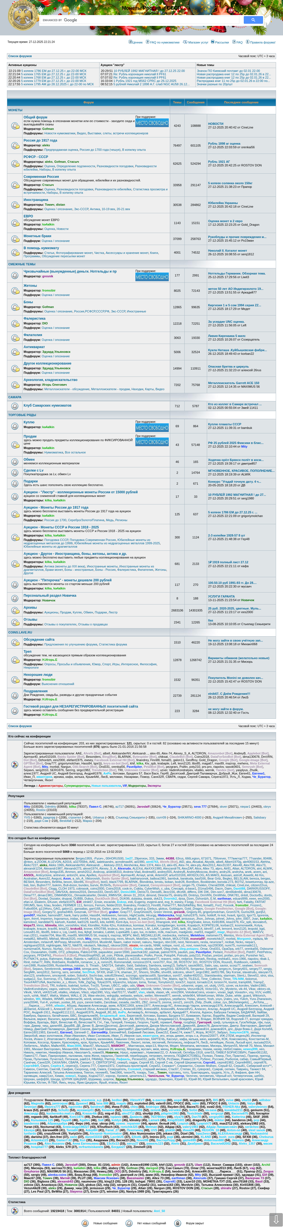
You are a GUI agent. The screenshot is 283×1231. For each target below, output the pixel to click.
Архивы (30, 608)
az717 (119, 806)
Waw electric (96, 995)
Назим (207, 1049)
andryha (237, 871)
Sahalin (120, 965)
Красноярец (70, 1042)
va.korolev (242, 985)
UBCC (115, 985)
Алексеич (251, 1005)
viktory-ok (263, 988)
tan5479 (87, 978)
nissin (133, 945)
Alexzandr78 (171, 868)
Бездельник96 (88, 1015)
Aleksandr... (94, 865)
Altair (235, 868)
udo (132, 985)
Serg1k (154, 968)
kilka (72, 806)
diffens (191, 891)
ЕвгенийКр (99, 1032)
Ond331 (214, 948)
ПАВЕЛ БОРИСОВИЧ (231, 1052)
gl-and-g (139, 908)
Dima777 (30, 895)
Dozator (55, 898)
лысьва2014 (261, 1042)
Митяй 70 (245, 1045)
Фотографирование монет (74, 252)
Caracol (143, 885)
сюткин (230, 1069)
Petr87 (250, 952)
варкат (41, 1019)
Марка (87, 820)
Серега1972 (106, 1065)
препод (265, 1055)
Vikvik (28, 992)
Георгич (143, 1022)
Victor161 (211, 988)
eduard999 (240, 898)
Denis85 (156, 891)
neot (180, 942)
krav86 (52, 928)
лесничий (158, 1042)
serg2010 (166, 968)
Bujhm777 (44, 885)
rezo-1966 (239, 958)
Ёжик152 (162, 1032)
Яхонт (123, 1082)
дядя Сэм (41, 820)
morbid (230, 938)
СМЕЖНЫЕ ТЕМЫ (21, 264)
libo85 (45, 932)
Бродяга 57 (177, 1015)
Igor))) (241, 915)
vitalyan (74, 992)
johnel (220, 918)
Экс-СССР (81, 209)
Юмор (96, 664)
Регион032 (139, 1059)
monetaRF (197, 938)
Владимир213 (168, 1019)
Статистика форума (113, 644)
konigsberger (166, 925)
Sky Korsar (233, 972)
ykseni (201, 999)
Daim (228, 888)
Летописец (174, 1042)
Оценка (49, 166)
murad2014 (90, 942)
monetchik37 (215, 938)
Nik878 (77, 945)
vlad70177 (118, 992)
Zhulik (207, 1002)
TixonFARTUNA (34, 982)
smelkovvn (43, 975)
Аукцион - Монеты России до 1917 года (56, 507)
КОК (224, 1039)
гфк (260, 1022)
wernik (176, 995)
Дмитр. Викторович (243, 1025)
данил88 (56, 1025)
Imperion (47, 918)
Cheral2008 (216, 885)
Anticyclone (43, 875)
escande (110, 902)
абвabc (59, 1005)
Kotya (258, 925)
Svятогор (49, 978)
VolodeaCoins (194, 992)
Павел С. (95, 806)
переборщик (138, 1055)
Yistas (191, 999)
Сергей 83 (146, 1062)
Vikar (252, 988)
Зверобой (30, 1035)
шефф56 (42, 1079)
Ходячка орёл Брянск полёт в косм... (236, 460)
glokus (162, 908)
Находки (137, 389)
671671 (206, 858)
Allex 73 (208, 868)
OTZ (61, 952)
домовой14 (201, 1029)
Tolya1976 (104, 982)
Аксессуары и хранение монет (127, 252)
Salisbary (260, 817)
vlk (167, 992)
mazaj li (104, 935)
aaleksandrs (105, 861)
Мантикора (136, 1045)
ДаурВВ (69, 1025)
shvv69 (166, 972)
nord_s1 (179, 945)
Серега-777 (88, 1065)
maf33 (198, 932)
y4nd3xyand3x (127, 999)
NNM (156, 945)
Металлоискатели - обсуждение (66, 389)
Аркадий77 (180, 1012)
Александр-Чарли (186, 1005)
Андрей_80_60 (105, 1012)
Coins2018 (113, 888)
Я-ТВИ (52, 1082)
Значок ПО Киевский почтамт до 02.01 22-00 (228, 70)
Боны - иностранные (78, 569)
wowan (97, 999)
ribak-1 (264, 958)
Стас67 (173, 1069)
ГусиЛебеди (247, 1022)
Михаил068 (70, 1049)
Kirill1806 (218, 922)
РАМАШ (97, 1059)
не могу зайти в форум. (226, 709)
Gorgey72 (49, 912)
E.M (213, 898)
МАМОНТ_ (119, 1045)
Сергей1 (209, 1062)
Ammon (70, 871)
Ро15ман (173, 1059)
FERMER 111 (72, 905)
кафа (183, 1039)
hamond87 (55, 915)
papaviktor (106, 952)
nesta (204, 942)
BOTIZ (239, 881)
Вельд (106, 1019)
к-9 (83, 1039)
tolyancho (119, 982)
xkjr (113, 999)
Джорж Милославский (165, 1025)
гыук (267, 1022)
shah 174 (113, 972)
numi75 (230, 945)
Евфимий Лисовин (141, 1032)
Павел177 (31, 1055)
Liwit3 (72, 932)
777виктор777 (237, 858)
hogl (179, 915)
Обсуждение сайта (39, 640)
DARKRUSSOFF (258, 888)
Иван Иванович (75, 1035)
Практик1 (239, 1055)
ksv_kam (125, 928)
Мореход (133, 1049)
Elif (79, 902)
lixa (80, 932)
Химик (59, 1075)
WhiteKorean (205, 995)
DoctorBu (256, 895)
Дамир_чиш (39, 1025)
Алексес (200, 1009)
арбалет (165, 1012)
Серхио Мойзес (206, 1065)
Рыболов (231, 1059)
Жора (199, 1032)
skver (223, 806)
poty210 (194, 955)
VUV (258, 992)
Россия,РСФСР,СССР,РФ (92, 311)
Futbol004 (30, 908)
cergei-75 (188, 885)
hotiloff (211, 915)
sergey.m (225, 968)
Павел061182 (257, 1052)
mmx (96, 938)
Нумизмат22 (155, 1052)
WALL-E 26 (78, 995)
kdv (102, 922)
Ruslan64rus (64, 965)
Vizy (107, 992)
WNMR (59, 999)
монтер (120, 1049)
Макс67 (88, 1045)
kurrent (138, 928)
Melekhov (197, 935)
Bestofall (65, 820)
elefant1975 (67, 902)
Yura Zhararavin (260, 999)
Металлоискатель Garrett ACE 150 (233, 383)
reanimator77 (150, 958)
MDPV (127, 935)
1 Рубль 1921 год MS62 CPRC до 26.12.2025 (144, 80)
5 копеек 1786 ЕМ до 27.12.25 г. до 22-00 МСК (53, 70)
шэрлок (108, 1079)
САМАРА (14, 397)
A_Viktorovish (90, 878)
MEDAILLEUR (150, 935)
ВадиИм (219, 1015)
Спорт (106, 664)
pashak (154, 952)
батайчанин (60, 1015)
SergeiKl (211, 968)
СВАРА (73, 1062)
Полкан (207, 1055)
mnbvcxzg (108, 938)
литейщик (217, 1042)
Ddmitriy (50, 806)
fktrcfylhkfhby (186, 905)
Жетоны (30, 286)
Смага (101, 1069)
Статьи (49, 252)
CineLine (243, 885)
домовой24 (218, 1029)
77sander (255, 858)
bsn (32, 885)
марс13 (151, 1045)
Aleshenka (131, 865)
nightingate (53, 945)
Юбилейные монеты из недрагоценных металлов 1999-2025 (117, 543)
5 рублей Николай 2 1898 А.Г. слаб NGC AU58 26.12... (151, 84)
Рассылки (220, 42)
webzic (138, 995)
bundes (84, 885)
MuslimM (106, 942)
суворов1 (203, 1069)
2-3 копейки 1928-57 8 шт (226, 535)
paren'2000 (122, 952)
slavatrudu (249, 972)
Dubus (89, 898)
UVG (221, 985)
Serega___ (107, 968)
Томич (162, 1072)
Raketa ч (80, 958)
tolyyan (132, 982)
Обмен (29, 460)
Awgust (56, 878)
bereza (254, 878)
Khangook (163, 922)
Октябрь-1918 (193, 1052)
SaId (129, 965)
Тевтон (88, 1072)
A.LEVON (54, 861)
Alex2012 (208, 865)
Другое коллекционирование (47, 363)
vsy (251, 992)
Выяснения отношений (58, 684)
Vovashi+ (241, 992)
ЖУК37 (210, 1032)
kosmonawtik (244, 925)
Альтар (213, 1009)
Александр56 (233, 1005)
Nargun (158, 942)
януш (71, 1082)
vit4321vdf (50, 992)
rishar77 (37, 962)
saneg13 (169, 965)
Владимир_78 (189, 1019)
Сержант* (168, 1065)
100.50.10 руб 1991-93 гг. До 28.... (232, 582)
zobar (217, 1002)
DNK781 (233, 895)
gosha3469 (64, 912)
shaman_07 (129, 972)
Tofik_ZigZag (87, 982)
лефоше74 (191, 1042)
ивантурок (150, 1035)
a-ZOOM (40, 861)
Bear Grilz (214, 878)
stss (270, 975)
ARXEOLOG (195, 875)
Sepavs (38, 968)
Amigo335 (57, 871)
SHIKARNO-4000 (190, 817)
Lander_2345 (169, 928)
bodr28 (179, 881)
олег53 (209, 1052)
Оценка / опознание (58, 209)
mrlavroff (47, 942)
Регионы (121, 520)
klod (83, 925)
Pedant (218, 952)
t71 (60, 978)
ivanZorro (148, 918)
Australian (30, 878)
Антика (95, 209)
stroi (263, 975)
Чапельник (156, 1075)
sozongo (131, 975)
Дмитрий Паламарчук (49, 1029)
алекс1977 (143, 1005)
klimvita (51, 925)
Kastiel (71, 922)
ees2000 (263, 898)
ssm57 (177, 975)
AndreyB (179, 871)
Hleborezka (166, 915)
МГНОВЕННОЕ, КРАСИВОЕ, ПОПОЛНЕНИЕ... (241, 470)
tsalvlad (73, 985)
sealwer (247, 965)
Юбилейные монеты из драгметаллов (50, 546)
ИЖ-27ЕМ (227, 1035)
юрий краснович (241, 1079)
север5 (122, 1062)
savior (224, 965)
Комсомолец (238, 1039)
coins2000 (97, 888)
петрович (155, 1055)
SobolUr (81, 975)
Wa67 (44, 995)
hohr (202, 915)
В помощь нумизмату (41, 248)
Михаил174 (88, 1049)
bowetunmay (254, 881)
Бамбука (30, 1015)
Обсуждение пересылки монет (63, 256)
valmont (64, 988)
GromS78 (232, 912)
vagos (53, 988)
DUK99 (125, 898)
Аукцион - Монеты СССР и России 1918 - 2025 (61, 527)
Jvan (255, 918)
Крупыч (94, 1042)
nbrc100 (170, 942)
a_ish (76, 878)
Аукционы (51, 612)
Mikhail (54, 938)
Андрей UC (227, 1009)
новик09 (98, 1052)
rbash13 (122, 958)
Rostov (41, 810)
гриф (216, 1022)
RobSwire (58, 962)
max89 (72, 935)
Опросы (49, 664)
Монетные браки (37, 236)
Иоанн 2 (39, 1039)
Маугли (163, 1045)
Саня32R (43, 1062)
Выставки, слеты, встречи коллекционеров (118, 133)
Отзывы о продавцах (93, 624)
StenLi (241, 975)
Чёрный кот (223, 1075)
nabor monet (132, 942)
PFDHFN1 (44, 955)
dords (268, 895)
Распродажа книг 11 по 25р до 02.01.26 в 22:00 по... (233, 80)
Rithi (47, 962)
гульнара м (229, 1022)
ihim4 (35, 918)
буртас (207, 1015)
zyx (224, 1002)
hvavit (231, 915)
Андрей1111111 (63, 1012)
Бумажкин (193, 1015)
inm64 (84, 918)
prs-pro (239, 955)
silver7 (189, 972)
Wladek (47, 999)
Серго (45, 1065)
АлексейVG (185, 1009)
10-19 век (108, 209)
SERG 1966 (125, 968)
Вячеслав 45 (68, 1022)
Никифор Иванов (61, 1052)
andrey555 (164, 871)
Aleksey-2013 (113, 865)
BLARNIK (131, 881)
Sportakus (164, 975)
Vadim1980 (258, 985)
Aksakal (197, 861)
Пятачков (71, 1059)
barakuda (186, 878)
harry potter (80, 915)
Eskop (121, 902)
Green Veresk (162, 912)
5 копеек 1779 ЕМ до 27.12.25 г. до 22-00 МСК (53, 80)
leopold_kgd (256, 928)
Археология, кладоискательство (51, 380)
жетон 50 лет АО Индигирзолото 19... (236, 288)
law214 (197, 928)
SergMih (29, 972)
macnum (171, 932)
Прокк (28, 1059)
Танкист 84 (257, 1069)
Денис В (88, 1025)
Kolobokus (124, 925)
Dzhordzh (201, 898)
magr (221, 932)
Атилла (195, 1012)
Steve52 (253, 975)
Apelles (91, 875)
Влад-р (152, 1019)
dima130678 (252, 891)
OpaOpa (228, 948)
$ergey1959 (84, 858)
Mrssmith (74, 942)
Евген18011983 (34, 1032)
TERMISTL (136, 978)
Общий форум (35, 117)
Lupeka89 (122, 932)
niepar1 (245, 806)
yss (236, 999)
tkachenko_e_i (57, 982)
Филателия (33, 335)
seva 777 (200, 806)
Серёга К (57, 1065)
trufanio (61, 985)
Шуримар (95, 1079)
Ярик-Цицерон (87, 1082)
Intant (106, 918)
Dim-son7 (217, 891)
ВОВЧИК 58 (221, 1019)
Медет (174, 1045)
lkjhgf (87, 932)
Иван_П (117, 1035)
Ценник (135, 42)
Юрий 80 (195, 1079)
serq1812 (43, 972)
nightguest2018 (34, 945)
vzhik (35, 995)
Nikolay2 (103, 945)
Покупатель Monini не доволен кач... (235, 677)
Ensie (98, 902)
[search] (138, 20)
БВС (73, 1015)
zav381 (135, 1002)
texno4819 (153, 978)
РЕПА (161, 1059)
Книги (154, 252)
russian (79, 965)
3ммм (160, 858)
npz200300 (215, 945)
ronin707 (159, 962)
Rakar (68, 958)
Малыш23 (102, 1045)
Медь (109, 520)
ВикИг (117, 1019)
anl (265, 871)
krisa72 (64, 928)
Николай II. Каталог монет (227, 250)
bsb (26, 885)
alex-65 (172, 865)
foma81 (208, 905)
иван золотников (50, 1035)
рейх (151, 1059)
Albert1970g (233, 861)
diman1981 (45, 895)
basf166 (200, 878)
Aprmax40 (128, 875)
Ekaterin (40, 902)
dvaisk (147, 898)
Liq (65, 932)
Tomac (151, 982)
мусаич (146, 1049)
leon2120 (240, 928)
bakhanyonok (139, 878)
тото (186, 1072)
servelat (75, 972)
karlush (60, 922)
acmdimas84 (123, 861)
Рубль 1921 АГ (219, 161)
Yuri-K (44, 1002)
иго (162, 1035)
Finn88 (156, 905)
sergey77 (255, 968)
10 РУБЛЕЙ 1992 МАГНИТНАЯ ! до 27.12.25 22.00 (149, 70)
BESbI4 (29, 881)
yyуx (80, 1002)
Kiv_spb (245, 922)
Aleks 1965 (56, 865)
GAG (56, 908)
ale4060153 (251, 861)
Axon (67, 878)
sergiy (268, 968)
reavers (166, 958)
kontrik (181, 925)
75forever (219, 858)
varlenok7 (106, 988)
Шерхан (29, 1079)
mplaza (257, 938)
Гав (106, 1022)
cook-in (127, 888)
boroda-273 (225, 881)
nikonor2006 (119, 945)
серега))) (72, 1065)
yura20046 (31, 1002)
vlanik (150, 992)
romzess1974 (142, 962)
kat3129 (83, 922)
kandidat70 (45, 922)
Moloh (167, 938)
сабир (244, 1059)
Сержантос (185, 1065)
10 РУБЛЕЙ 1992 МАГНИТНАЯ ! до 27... (237, 494)
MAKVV (258, 932)
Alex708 (249, 865)
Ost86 (53, 952)
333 (151, 858)
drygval (67, 898)
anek (248, 871)
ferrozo (88, 905)
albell (219, 861)
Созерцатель (117, 1069)
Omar (204, 948)
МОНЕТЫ (15, 110)
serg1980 (141, 968)
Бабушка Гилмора (226, 1012)
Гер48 (154, 1022)
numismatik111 (247, 945)
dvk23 (158, 898)
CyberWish (152, 888)
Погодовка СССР (56, 540)
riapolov (253, 958)
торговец (174, 1072)
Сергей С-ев (164, 1062)
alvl (259, 868)
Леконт (135, 1042)
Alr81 (227, 868)
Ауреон (207, 1012)
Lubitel (109, 932)
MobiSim (142, 938)
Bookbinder (208, 881)
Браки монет (54, 569)
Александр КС (162, 1005)
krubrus (113, 928)
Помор (219, 1055)
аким (111, 1005)
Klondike (94, 925)
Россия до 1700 (55, 520)
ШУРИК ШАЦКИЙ (74, 1079)
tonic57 (180, 982)
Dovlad (43, 898)
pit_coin (107, 955)
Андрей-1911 (41, 1012)
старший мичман (155, 1069)
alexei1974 (90, 868)
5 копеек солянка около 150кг (230, 183)
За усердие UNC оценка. (226, 321)
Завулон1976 (239, 1032)
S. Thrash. (93, 965)
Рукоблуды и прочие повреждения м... (237, 237)
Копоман (30, 1042)
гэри (27, 1025)
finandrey (129, 905)
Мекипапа (187, 1045)
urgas (199, 985)
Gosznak (80, 912)
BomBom (192, 881)
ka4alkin (266, 918)
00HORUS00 (114, 858)
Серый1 (239, 1065)
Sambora (155, 965)
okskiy (149, 948)
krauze (41, 928)
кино (203, 1039)
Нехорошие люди (38, 675)
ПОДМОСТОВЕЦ (189, 1055)
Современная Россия (41, 177)
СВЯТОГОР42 (106, 1062)
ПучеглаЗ (56, 1059)
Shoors (143, 972)
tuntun (84, 985)
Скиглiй (54, 1069)
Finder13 (144, 905)
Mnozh (130, 938)
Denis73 (143, 891)
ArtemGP (161, 875)
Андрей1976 (85, 1012)
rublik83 (255, 962)
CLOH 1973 (66, 888)
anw (82, 875)
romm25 (106, 962)
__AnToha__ (258, 1002)
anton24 (72, 875)
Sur (39, 978)
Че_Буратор (172, 806)
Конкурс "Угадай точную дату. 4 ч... (234, 481)
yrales (228, 999)
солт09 (161, 817)
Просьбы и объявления (73, 664)
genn (116, 908)
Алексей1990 (132, 1009)
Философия (148, 664)
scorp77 (235, 965)
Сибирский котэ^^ (259, 1065)
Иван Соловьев (99, 1035)
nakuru (147, 942)
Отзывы (30, 619)
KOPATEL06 (210, 925)
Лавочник (122, 1042)
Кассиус (172, 1039)
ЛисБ (204, 1042)
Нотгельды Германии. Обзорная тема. (237, 273)
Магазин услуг (195, 42)
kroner (88, 928)
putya (44, 958)
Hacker (41, 915)
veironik (146, 988)
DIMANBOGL (63, 895)
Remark (199, 958)
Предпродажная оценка (61, 149)
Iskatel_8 (134, 918)
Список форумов (20, 726)
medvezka (169, 935)
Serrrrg (56, 972)
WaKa (54, 995)
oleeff (158, 948)
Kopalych (193, 925)
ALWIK (267, 868)
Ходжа (82, 1075)
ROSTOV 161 (188, 962)
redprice (186, 958)
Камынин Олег (124, 1039)
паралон (107, 1055)
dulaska (136, 898)
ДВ (78, 1025)
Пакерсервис (57, 1055)
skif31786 (217, 972)
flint (199, 905)
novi (189, 945)
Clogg (53, 888)
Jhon (199, 918)
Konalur (150, 925)
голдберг (189, 1022)
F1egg (189, 902)
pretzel (218, 955)
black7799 (116, 881)
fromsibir (242, 905)
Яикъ (62, 1082)
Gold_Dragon (194, 908)
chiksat (230, 885)
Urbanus (99, 817)
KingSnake (194, 922)
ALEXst (138, 868)
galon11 (67, 908)
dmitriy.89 (180, 895)
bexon (68, 881)
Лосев (229, 1042)
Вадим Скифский (238, 1015)
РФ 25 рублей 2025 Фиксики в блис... (236, 443)
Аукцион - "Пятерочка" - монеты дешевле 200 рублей (67, 580)
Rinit (27, 962)
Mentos (229, 935)
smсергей (59, 975)
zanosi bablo (93, 1002)
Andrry (213, 871)
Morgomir (244, 938)
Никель (29, 1052)
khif (174, 922)
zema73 (154, 1002)
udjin (125, 985)
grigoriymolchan (214, 912)
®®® (49, 1005)
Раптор (110, 1059)
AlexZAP (187, 868)
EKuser (52, 902)
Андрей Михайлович (227, 817)
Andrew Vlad (131, 871)
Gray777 (126, 912)
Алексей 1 (45, 1009)
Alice (198, 868)
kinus (206, 922)
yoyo (218, 999)
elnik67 (88, 902)
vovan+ (211, 992)
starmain (229, 975)
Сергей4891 (243, 1062)
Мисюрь (216, 1045)
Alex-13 (160, 865)
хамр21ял (46, 1075)
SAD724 (107, 965)
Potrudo (182, 955)
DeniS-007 (112, 891)
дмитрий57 (125, 1029)
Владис (206, 1019)
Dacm (219, 888)
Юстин (41, 1082)
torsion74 (220, 982)
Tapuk (99, 978)
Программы (32, 256)
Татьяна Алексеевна (67, 1072)
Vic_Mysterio (228, 988)
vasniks (120, 988)
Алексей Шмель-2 (109, 1009)
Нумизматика (53, 452)
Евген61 (52, 1032)
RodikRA (73, 962)
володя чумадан (261, 1019)
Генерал (130, 1022)
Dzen (190, 898)
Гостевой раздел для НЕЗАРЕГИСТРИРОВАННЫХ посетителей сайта (81, 706)
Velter (157, 988)
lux (141, 932)
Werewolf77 (162, 995)
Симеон (29, 1069)
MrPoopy (60, 942)
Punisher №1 (255, 955)
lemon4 (227, 928)
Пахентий (121, 1055)
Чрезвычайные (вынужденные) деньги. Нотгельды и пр (70, 271)
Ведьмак (85, 1019)
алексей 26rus (85, 1009)
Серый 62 (225, 1065)
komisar (138, 925)
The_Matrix (169, 978)
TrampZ (258, 982)
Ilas (210, 620)
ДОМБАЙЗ (184, 1029)
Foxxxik (228, 905)
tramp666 (245, 982)
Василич (54, 1019)
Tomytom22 (166, 982)
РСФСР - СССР (36, 157)
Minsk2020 (68, 938)
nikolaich (90, 945)
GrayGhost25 (143, 912)
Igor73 (251, 915)
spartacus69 (147, 975)
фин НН (253, 1072)
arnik (150, 875)
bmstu (159, 881)
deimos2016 (77, 891)
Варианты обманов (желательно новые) (238, 658)
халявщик (31, 1075)
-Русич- (98, 858)
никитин (41, 1052)
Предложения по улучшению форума (70, 644)
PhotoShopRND (89, 955)
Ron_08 (172, 962)
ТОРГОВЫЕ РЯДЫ (22, 415)
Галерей (116, 1022)
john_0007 (243, 918)
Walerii (64, 995)
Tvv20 (95, 985)
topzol (191, 982)
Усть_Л (228, 1072)
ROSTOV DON (209, 962)
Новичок (111, 1052)
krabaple (29, 928)
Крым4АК (107, 1042)
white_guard (242, 995)
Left (217, 928)
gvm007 (29, 915)
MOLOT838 (180, 938)
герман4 (166, 1022)
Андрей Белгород (249, 1009)
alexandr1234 (33, 868)
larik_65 (185, 928)
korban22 (226, 925)
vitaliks (63, 992)
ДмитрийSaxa (145, 1029)
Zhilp (198, 1002)
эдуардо (151, 1079)
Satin (208, 965)
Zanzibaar (110, 1002)
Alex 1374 (146, 865)
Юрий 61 (181, 1079)
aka (188, 861)
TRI (52, 985)
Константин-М (259, 1039)
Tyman (105, 985)
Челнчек (191, 1075)
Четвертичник (243, 1075)
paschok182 (139, 952)
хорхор (110, 1075)
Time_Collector (211, 978)
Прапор (252, 1055)
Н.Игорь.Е (177, 1049)
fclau (47, 905)
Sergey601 (240, 968)
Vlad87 (132, 992)
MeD (136, 935)
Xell (106, 999)
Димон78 (203, 1025)
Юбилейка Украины (223, 203)
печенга (169, 1055)
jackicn (161, 918)
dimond (151, 895)
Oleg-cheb (170, 948)
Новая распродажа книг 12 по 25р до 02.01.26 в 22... (234, 74)
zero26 (188, 1002)
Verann (167, 988)
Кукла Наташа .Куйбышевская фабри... (237, 350)
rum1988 (30, 965)
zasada (123, 1002)
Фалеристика (34, 319)
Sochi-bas (96, 975)
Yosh (210, 999)
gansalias (81, 908)
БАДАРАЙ (248, 1012)
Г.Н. (100, 1022)
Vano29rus (78, 988)
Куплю (29, 422)
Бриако (162, 1015)
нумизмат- (137, 1052)
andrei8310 (113, 871)
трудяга (216, 1072)
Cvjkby (138, 888)
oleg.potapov (188, 948)
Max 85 (61, 935)
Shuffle (155, 972)
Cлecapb (177, 888)
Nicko (239, 942)
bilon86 (78, 881)
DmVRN (206, 895)
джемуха (142, 1025)
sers (65, 972)
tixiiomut (251, 978)
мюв (156, 1049)
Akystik (209, 861)
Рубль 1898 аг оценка (224, 143)
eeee (252, 898)
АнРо (122, 1012)
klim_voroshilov (68, 925)
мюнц (164, 1049)
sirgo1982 (202, 972)
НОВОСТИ (216, 123)
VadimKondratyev (35, 988)
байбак (262, 1012)
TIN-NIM (238, 978)
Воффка (30, 1022)
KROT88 (100, 928)
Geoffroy (127, 908)
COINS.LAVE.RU (20, 632)
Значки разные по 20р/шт (215, 84)
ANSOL (29, 875)
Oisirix (138, 948)
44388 (170, 858)
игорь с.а (192, 1035)
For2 (218, 905)
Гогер (177, 1022)
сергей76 (260, 1062)
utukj (212, 985)
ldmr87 (209, 928)
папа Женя (91, 1055)
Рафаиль (123, 1059)
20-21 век (123, 209)
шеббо (259, 1075)
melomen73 (214, 935)
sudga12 (29, 978)
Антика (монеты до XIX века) (64, 566)
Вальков (30, 1019)
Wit (38, 999)
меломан (202, 1045)
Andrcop (99, 871)
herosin (123, 915)
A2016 (67, 861)
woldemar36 (74, 999)
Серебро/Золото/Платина (86, 520)
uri (206, 985)
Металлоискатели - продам (110, 389)
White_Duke (224, 995)
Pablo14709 (89, 952)
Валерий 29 (260, 1015)
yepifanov (178, 999)
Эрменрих (165, 1079)
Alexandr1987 (53, 868)
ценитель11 (138, 1075)
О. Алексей (173, 1052)
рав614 (85, 1059)
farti (239, 902)
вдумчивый (70, 1019)
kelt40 (110, 922)
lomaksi (98, 932)
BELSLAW (241, 878)
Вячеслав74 (86, 1022)
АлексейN (168, 1009)
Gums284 (247, 912)
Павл (42, 1055)
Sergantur (197, 968)
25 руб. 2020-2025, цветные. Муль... (234, 608)
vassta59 (133, 988)
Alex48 (237, 865)
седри (133, 1062)
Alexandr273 (72, 868)
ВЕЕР (97, 1019)
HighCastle (136, 915)
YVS (27, 817)
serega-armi (90, 968)
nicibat (229, 942)
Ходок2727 (96, 1075)
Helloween (109, 915)
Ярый (103, 1082)
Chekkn (201, 885)
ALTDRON (248, 868)
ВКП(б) (140, 1019)
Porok (158, 955)
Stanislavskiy (213, 975)
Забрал (222, 1032)
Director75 (165, 895)
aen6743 (152, 861)
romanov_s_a (90, 962)
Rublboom (241, 962)
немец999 (250, 1049)
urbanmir (187, 985)
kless (40, 925)
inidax (74, 918)
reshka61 (224, 958)
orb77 (239, 948)
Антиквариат (34, 347)
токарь (141, 1072)
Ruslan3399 (46, 965)
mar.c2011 (31, 935)
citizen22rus (259, 885)
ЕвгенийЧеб (117, 1032)
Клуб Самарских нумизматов (47, 405)
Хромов (122, 1075)
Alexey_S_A (107, 868)
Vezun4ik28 (195, 988)
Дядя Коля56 (263, 1029)
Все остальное (75, 452)
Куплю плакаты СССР (224, 424)
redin (176, 958)
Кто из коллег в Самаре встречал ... (235, 404)
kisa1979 (232, 922)
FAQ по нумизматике (163, 42)
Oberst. (96, 948)
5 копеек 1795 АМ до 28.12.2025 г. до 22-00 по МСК (57, 84)
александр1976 (212, 1005)
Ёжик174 (176, 1032)
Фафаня (241, 1072)
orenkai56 (251, 948)
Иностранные (136, 311)
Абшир (71, 1005)
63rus (179, 858)
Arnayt (140, 875)
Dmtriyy (193, 895)
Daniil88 (239, 888)
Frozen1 (256, 905)
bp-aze (269, 881)
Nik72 (67, 945)
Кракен (56, 1042)
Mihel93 (42, 938)
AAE (92, 861)
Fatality (249, 902)
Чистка (99, 252)
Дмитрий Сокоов (78, 1029)
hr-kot (221, 915)
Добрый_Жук (165, 1029)
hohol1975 (190, 915)
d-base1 (190, 888)
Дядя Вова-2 (243, 1029)
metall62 (29, 938)
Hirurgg (151, 915)
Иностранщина (36, 200)
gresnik (179, 912)
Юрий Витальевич (216, 1079)
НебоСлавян (233, 1049)
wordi (87, 999)
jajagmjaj (49, 817)
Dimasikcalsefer (85, 895)
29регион (140, 858)
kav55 (94, 922)
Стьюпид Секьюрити (130, 817)
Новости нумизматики (59, 133)
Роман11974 (189, 1059)
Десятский (126, 1025)
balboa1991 (158, 878)
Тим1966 (116, 1072)
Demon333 (95, 891)
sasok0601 (195, 965)
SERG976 (182, 968)
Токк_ (152, 1072)
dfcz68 (181, 891)
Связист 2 (87, 1062)
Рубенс (205, 1059)
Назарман (194, 1049)
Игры (116, 664)
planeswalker (134, 955)
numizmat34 (32, 948)
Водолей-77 (239, 1019)
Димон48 (189, 1025)
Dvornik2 (170, 898)
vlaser (160, 992)
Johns (230, 918)
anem (257, 871)
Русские (218, 1059)
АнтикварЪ (135, 1012)
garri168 (94, 908)
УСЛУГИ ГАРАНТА (221, 596)
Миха (258, 1045)
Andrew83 (149, 871)
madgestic (186, 932)
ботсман (149, 1015)
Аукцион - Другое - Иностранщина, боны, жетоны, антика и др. (75, 554)
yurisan (54, 1002)
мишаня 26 (105, 1049)
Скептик (42, 1069)
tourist (233, 982)
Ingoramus (61, 918)
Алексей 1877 (63, 1009)
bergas (265, 878)
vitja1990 (96, 992)
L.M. (147, 928)
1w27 (129, 858)
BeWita (57, 881)
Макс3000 (74, 1045)
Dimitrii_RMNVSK (110, 895)
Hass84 (95, 915)
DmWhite (219, 895)
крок (84, 1042)
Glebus (152, 908)
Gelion (106, 908)
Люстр (113, 612)
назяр (218, 1049)
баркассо (44, 1015)
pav (191, 952)
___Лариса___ (34, 1005)
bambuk (173, 878)
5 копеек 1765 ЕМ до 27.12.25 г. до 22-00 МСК (53, 74)
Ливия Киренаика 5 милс (227, 336)
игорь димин (175, 1035)
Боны (28, 302)
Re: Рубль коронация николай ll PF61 (139, 74)
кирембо (214, 1039)
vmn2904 (177, 992)
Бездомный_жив (112, 1015)
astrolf (237, 875)
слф (93, 1069)
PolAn (148, 955)
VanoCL (93, 988)
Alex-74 (183, 865)
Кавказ (91, 1039)
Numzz (46, 948)
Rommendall (122, 962)
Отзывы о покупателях (60, 624)
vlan (142, 992)
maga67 (210, 932)
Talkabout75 (72, 978)
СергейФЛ (31, 1065)
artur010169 (177, 875)
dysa (181, 898)
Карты (149, 389)
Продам (30, 436)
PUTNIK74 (31, 958)
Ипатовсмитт (56, 1039)
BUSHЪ (105, 885)
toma (142, 982)
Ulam (140, 985)
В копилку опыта (134, 149)
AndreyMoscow (197, 871)
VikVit (37, 992)
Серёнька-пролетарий (132, 1065)
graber (113, 912)
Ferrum (100, 905)
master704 (47, 935)
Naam (117, 942)
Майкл (44, 1045)
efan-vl (28, 902)
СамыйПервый (260, 1059)
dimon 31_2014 (134, 895)
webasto (126, 995)
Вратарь (43, 1022)
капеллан (143, 1039)
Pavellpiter (203, 952)
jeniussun (188, 918)
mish (80, 938)
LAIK (155, 928)
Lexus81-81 (32, 932)
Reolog (211, 958)
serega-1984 (71, 968)
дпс (230, 1029)
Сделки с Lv (33, 470)
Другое (28, 573)
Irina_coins (118, 918)
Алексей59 (151, 1009)
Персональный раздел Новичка (50, 596)
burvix (94, 885)
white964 (189, 995)
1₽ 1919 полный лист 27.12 (228, 562)
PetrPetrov (264, 952)
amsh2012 (84, 871)
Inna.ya (95, 918)
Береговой (134, 1015)
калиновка (105, 1039)
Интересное (129, 664)
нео (261, 1049)
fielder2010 (113, 905)
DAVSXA (62, 891)
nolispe (167, 945)
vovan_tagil (225, 992)
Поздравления (36, 691)
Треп (27, 652)
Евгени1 (66, 1032)
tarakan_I (111, 978)
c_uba (165, 888)
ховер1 (70, 1075)
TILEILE (193, 978)
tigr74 (183, 978)
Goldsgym (176, 908)
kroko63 (76, 928)
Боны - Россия (105, 569)
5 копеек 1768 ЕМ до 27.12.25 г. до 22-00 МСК (53, 77)
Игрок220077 (209, 1035)
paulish (183, 952)
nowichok (199, 945)
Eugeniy (140, 902)
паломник (75, 1055)
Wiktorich (259, 995)
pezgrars (30, 955)
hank (67, 915)
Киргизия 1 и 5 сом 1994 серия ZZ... (234, 305)
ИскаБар (73, 1039)
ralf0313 (93, 958)
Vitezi (85, 992)
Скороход (81, 1069)
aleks (44, 865)
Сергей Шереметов (188, 1062)
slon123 (29, 975)
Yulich (244, 999)
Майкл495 (58, 1045)
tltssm (72, 982)
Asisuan (226, 875)
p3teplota (72, 952)
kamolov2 (30, 922)
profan (228, 955)
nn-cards (146, 945)
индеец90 (242, 1035)
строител (74, 817)
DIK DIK (203, 891)
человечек (206, 1075)
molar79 (155, 938)
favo (39, 905)
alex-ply (195, 865)
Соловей (134, 1069)
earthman (224, 898)
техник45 (101, 1072)
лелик (146, 1042)
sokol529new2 (114, 975)
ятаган (113, 1082)
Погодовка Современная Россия (93, 540)
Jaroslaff (143, 806)
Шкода (55, 1079)
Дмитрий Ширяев (104, 1029)
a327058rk (80, 861)
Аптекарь (151, 1012)
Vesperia (180, 988)
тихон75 (129, 1072)
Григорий (204, 1022)
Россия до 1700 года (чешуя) (100, 149)
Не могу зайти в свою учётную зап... (235, 640)
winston (29, 999)
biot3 (104, 881)
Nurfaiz (58, 948)
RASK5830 (107, 958)
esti (130, 902)
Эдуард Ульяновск (129, 1079)
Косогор (43, 1042)
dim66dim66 (233, 891)
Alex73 (260, 865)
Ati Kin (259, 875)
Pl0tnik (118, 955)
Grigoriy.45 (194, 912)
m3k (161, 932)
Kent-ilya (122, 922)
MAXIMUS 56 (87, 935)
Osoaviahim (39, 952)
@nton (28, 861)
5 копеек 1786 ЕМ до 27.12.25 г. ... (232, 512)
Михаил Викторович (46, 1049)
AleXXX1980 (153, 868)
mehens (183, 935)
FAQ (237, 42)
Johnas (209, 918)
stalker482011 (193, 975)
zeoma (166, 1002)
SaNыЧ (181, 965)
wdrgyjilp (113, 995)
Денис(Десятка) (106, 1025)
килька (193, 1039)
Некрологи (31, 667)
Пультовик (41, 1059)
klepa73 (29, 925)
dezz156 (169, 891)
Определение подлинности (76, 166)
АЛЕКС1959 (125, 1005)
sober (71, 975)
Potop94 (169, 955)
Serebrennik (52, 968)
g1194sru (45, 908)
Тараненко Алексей (37, 1072)
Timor (226, 978)
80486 (267, 858)
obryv (267, 806)
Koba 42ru (108, 925)
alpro (218, 868)
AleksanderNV (75, 865)
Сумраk (217, 1069)
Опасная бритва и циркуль (228, 366)
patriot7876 (168, 952)
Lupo (134, 932)
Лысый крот (243, 1042)
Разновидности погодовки (115, 166)
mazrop (116, 935)
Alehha (265, 861)
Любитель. (31, 1045)
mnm (120, 938)
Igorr (27, 918)
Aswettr (248, 875)
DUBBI (78, 898)
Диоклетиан (219, 1025)
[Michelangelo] (239, 1002)
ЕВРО (28, 216)
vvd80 (267, 992)
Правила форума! (260, 42)
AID (181, 861)
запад (254, 1032)
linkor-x (56, 932)
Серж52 (154, 1065)
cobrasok (82, 888)
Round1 (227, 962)
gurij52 (260, 912)
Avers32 (44, 878)
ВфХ (54, 1022)
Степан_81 (188, 1069)
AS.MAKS (212, 875)
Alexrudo (124, 868)
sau (215, 965)
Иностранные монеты (102, 566)
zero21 (177, 1002)
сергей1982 (225, 1062)
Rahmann (56, 958)
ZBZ (145, 1002)
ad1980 (139, 861)
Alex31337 (224, 865)
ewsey (179, 902)
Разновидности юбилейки (113, 189)
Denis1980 (128, 891)
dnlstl (244, 895)
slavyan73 (265, 972)
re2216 (135, 958)
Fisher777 (169, 905)
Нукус (124, 1052)
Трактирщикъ (199, 1072)
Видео (81, 133)
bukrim (56, 885)
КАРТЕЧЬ (158, 1039)
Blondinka (146, 881)
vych (27, 995)
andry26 (224, 871)
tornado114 (205, 982)
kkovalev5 (259, 922)
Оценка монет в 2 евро (225, 221)
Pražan (207, 955)
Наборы (45, 169)
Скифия (67, 1069)
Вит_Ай (128, 1019)
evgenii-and (155, 902)
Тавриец (242, 1069)
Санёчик (30, 1062)
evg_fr (169, 902)
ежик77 (189, 1032)
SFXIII (100, 972)
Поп (228, 1055)
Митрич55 (231, 1045)
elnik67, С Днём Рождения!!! (229, 693)
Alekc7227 (31, 865)
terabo (123, 978)
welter (149, 995)
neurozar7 (217, 942)
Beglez (227, 878)
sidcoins (178, 972)
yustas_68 (68, 1002)
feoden (57, 905)
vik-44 (243, 988)
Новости (63, 228)
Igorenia (262, 915)
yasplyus (165, 999)
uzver (229, 985)
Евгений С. (82, 1032)
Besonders (43, 881)
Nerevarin (192, 942)
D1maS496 (205, 888)
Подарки (31, 481)
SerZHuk (88, 972)
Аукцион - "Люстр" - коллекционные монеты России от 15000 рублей (81, 492)
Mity (27, 806)
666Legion (192, 858)
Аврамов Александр (92, 1005)
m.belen (150, 932)
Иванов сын (132, 1035)
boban (169, 881)
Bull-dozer (70, 885)
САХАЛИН (59, 1062)
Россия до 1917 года (40, 140)
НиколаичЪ (83, 1052)
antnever (59, 875)
